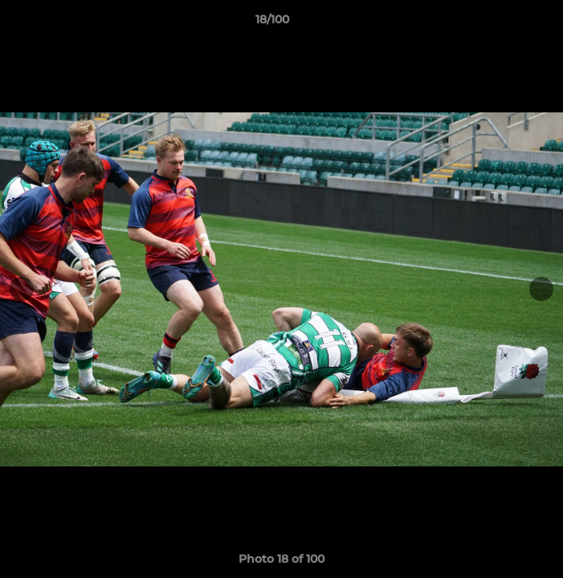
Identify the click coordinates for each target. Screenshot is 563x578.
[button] (505, 23)
